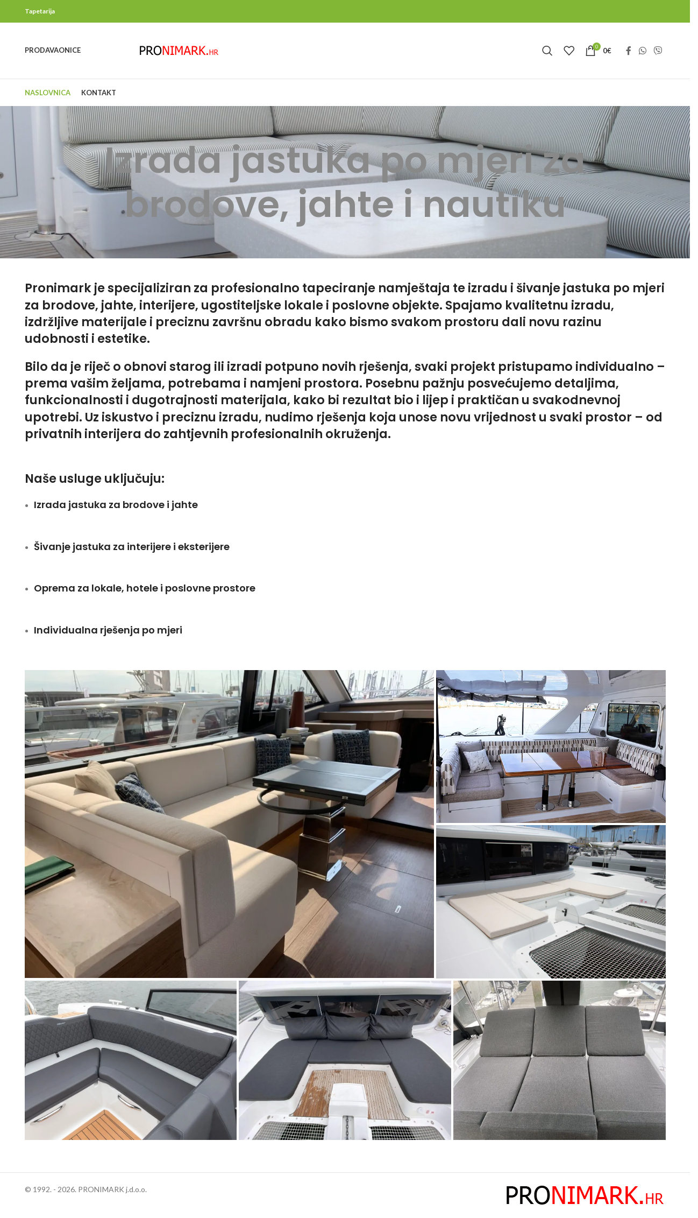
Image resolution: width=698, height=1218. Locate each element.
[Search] (547, 50)
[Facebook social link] (628, 51)
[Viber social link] (657, 51)
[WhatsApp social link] (642, 51)
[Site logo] (179, 49)
